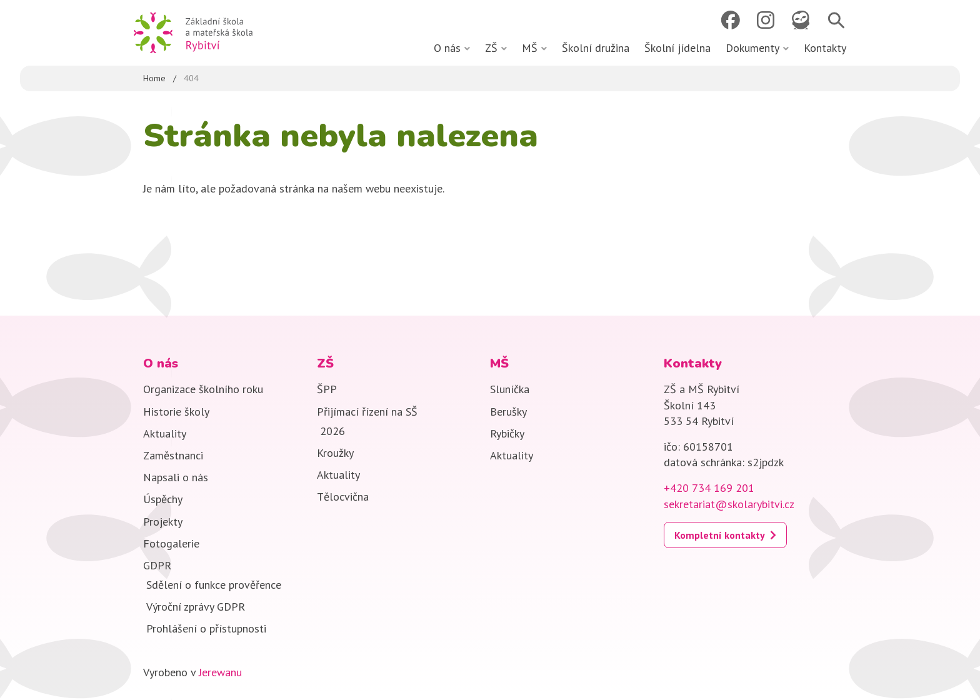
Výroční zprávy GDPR (195, 606)
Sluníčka (509, 389)
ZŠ (491, 48)
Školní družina (595, 48)
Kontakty (825, 48)
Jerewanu (220, 672)
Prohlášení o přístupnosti (206, 628)
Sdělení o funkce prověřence (213, 585)
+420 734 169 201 (709, 488)
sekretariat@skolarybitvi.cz (729, 504)
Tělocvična (343, 496)
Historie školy (176, 411)
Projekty (162, 521)
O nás (447, 48)
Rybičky (507, 433)
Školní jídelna (677, 48)
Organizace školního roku (203, 389)
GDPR (157, 565)
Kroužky (335, 453)
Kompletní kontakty (719, 535)
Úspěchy (162, 499)
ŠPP (327, 389)
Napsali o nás (175, 477)
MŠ (530, 48)
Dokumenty (752, 48)
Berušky (508, 411)
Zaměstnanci (173, 455)
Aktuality (164, 433)
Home (154, 78)
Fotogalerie (171, 543)
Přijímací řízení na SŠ (367, 411)
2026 (332, 431)
